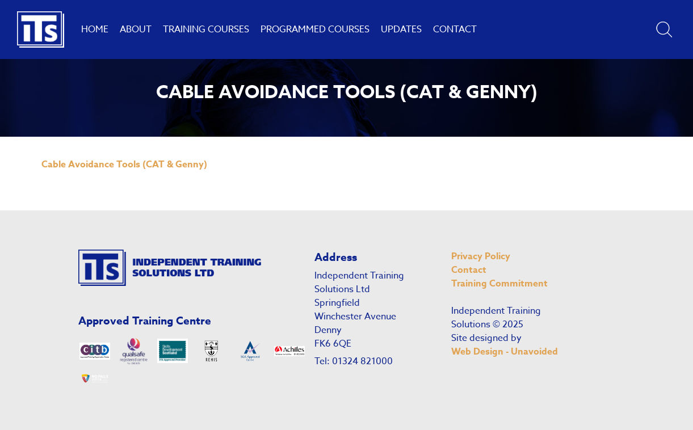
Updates (401, 29)
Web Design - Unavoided (504, 352)
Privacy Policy (480, 256)
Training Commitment (499, 283)
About (136, 29)
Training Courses (206, 29)
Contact (455, 29)
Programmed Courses (315, 29)
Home (94, 29)
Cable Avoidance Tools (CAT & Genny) (124, 164)
